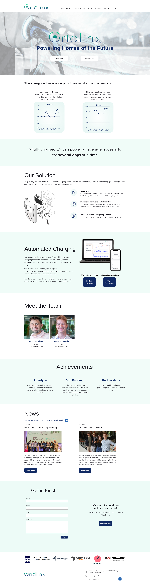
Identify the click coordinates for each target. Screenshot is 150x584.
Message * (29, 519)
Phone (28, 505)
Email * (28, 512)
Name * (28, 498)
